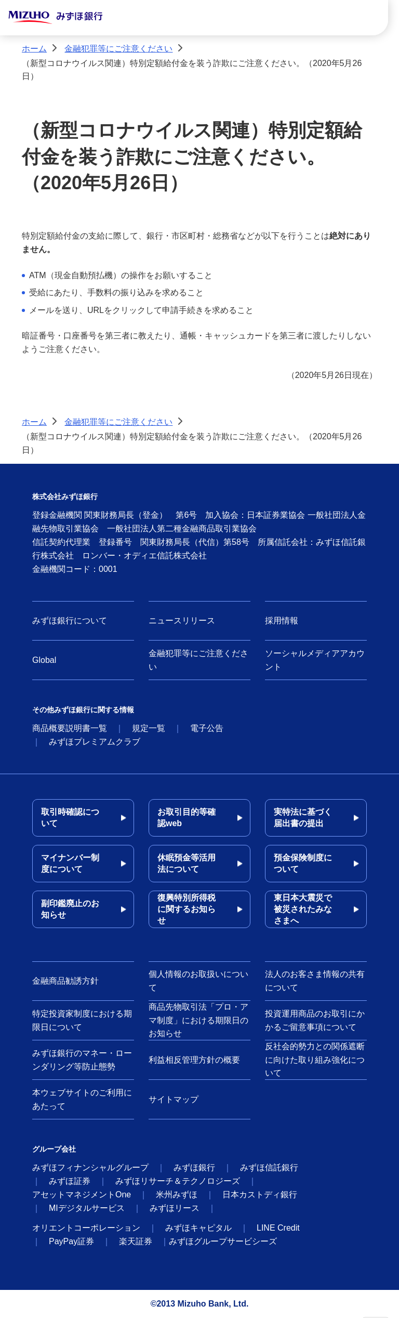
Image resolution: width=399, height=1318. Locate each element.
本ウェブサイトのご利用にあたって (82, 1099)
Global (44, 660)
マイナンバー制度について (70, 863)
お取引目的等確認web (186, 817)
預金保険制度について (303, 863)
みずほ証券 (69, 1181)
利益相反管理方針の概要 (194, 1059)
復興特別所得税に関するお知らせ (186, 909)
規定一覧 (148, 728)
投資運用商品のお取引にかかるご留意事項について (315, 1020)
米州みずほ (176, 1194)
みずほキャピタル (198, 1227)
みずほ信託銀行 (269, 1167)
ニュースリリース (182, 620)
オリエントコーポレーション (86, 1227)
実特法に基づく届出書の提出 (303, 817)
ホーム (34, 48)
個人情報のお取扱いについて (198, 981)
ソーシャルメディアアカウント (315, 660)
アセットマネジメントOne (81, 1194)
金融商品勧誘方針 (65, 980)
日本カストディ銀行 (259, 1194)
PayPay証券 (71, 1241)
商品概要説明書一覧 (69, 728)
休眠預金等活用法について (186, 863)
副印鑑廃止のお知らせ (70, 909)
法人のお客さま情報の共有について (315, 981)
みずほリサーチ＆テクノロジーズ (177, 1181)
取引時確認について (70, 817)
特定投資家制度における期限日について (82, 1020)
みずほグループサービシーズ (223, 1241)
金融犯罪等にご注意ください (118, 48)
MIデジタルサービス (87, 1208)
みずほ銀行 (194, 1167)
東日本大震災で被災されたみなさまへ (303, 909)
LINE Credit (278, 1227)
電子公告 (206, 728)
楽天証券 (135, 1241)
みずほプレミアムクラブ (94, 741)
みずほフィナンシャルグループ (90, 1167)
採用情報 (281, 620)
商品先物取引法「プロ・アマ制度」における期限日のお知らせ (198, 1020)
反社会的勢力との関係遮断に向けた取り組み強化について (315, 1059)
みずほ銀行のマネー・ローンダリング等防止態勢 (82, 1060)
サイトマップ (173, 1099)
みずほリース (175, 1208)
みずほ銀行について (69, 620)
